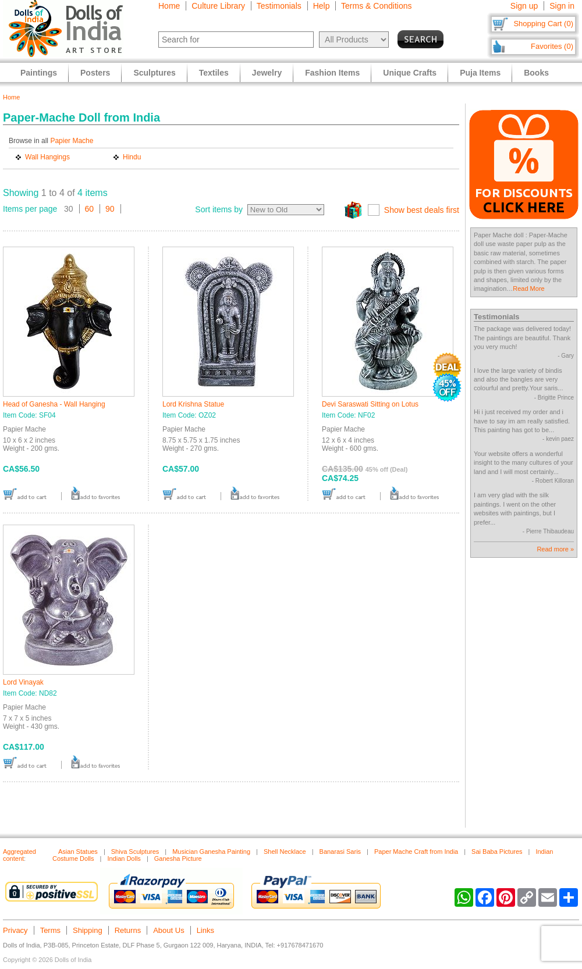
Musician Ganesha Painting (211, 851)
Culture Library (218, 5)
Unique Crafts (409, 72)
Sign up (524, 5)
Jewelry (267, 72)
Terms (50, 930)
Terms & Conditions (376, 5)
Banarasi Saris (340, 851)
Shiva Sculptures (135, 851)
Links (205, 930)
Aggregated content (19, 855)
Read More (528, 288)
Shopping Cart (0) (543, 23)
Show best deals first (421, 210)
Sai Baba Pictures (496, 851)
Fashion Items (332, 72)
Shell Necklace (285, 851)
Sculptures (154, 72)
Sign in (561, 5)
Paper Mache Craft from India (416, 851)
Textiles (214, 72)
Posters (95, 72)
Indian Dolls (123, 858)
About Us (168, 930)
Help (321, 5)
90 (110, 208)
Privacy (15, 930)
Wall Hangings (47, 157)
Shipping (87, 930)
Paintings (38, 72)
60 (89, 208)
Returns (128, 930)
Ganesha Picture (178, 858)
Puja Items (480, 72)
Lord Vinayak (23, 682)
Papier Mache (71, 141)
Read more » (555, 549)
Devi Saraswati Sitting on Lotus (370, 404)
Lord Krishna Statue (193, 404)
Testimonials (279, 5)
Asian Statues (78, 851)
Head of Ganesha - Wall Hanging (54, 404)
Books (536, 72)
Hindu (132, 157)
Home (169, 5)
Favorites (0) (552, 46)
